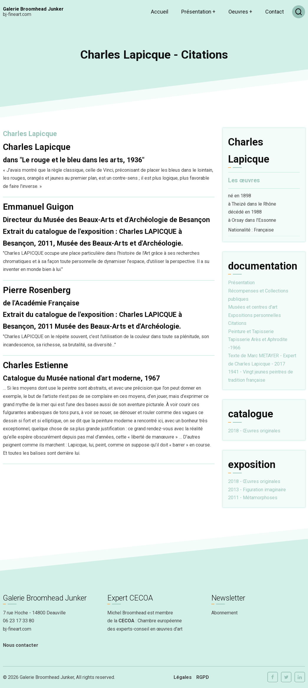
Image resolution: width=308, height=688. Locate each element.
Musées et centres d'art (252, 307)
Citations (237, 323)
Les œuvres (244, 180)
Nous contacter (20, 645)
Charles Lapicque (30, 134)
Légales (183, 677)
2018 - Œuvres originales (254, 431)
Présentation (198, 12)
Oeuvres (240, 12)
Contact (274, 12)
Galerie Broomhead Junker (33, 9)
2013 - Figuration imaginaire (257, 489)
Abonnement (224, 613)
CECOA (126, 621)
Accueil (159, 12)
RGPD (202, 677)
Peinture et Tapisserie (251, 331)
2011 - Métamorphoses (252, 497)
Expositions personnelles (254, 315)
